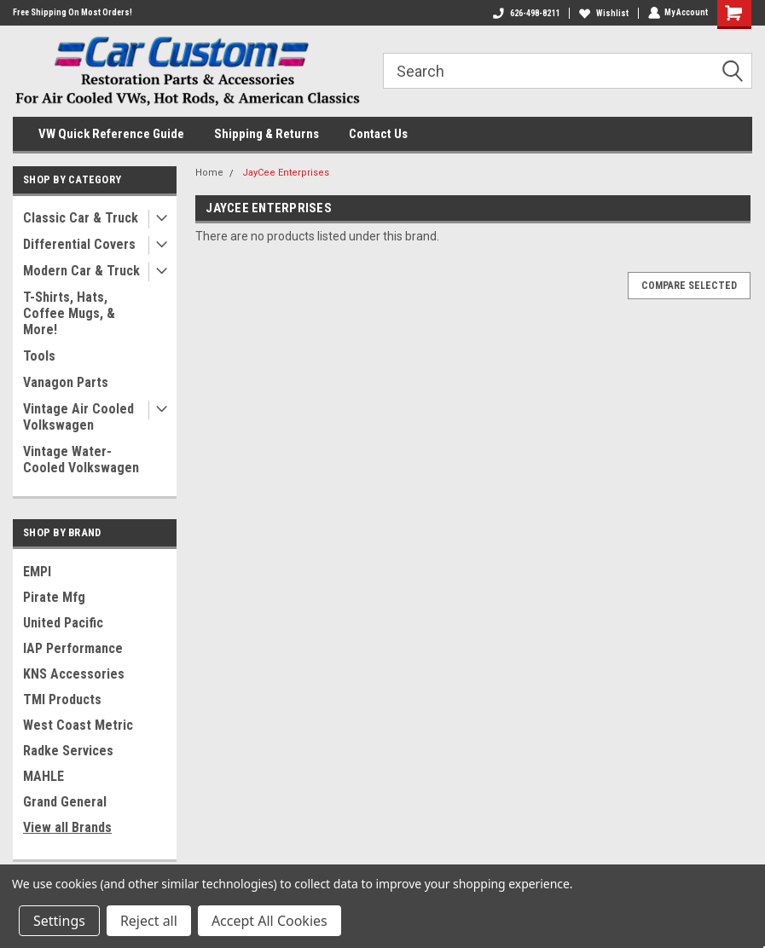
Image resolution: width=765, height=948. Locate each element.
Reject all (148, 920)
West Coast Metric (78, 725)
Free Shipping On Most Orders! (72, 12)
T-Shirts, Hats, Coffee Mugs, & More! (69, 313)
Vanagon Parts (65, 382)
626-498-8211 (525, 13)
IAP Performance (73, 648)
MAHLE (43, 776)
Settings (59, 920)
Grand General (65, 802)
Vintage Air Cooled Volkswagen (78, 417)
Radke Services (68, 751)
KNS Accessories (74, 674)
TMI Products (62, 699)
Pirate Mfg (54, 597)
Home (209, 172)
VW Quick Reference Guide (111, 134)
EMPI (37, 572)
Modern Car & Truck (81, 271)
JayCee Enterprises (285, 172)
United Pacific (63, 623)
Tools (39, 356)
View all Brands (67, 827)
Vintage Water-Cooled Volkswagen (81, 459)
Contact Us (378, 134)
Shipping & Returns (266, 134)
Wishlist (603, 13)
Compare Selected (689, 286)
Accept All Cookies (269, 920)
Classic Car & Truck (80, 218)
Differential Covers (79, 244)
